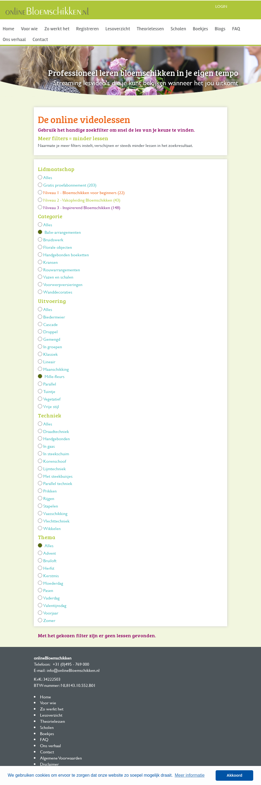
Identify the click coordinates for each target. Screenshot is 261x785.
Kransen (50, 262)
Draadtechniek (56, 431)
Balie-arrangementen (63, 232)
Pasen (48, 590)
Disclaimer (49, 764)
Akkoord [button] (234, 775)
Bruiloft (49, 560)
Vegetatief (51, 399)
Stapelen (50, 506)
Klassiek (50, 354)
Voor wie (29, 29)
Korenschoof (54, 461)
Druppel (50, 331)
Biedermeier (54, 317)
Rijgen (48, 498)
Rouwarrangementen (61, 269)
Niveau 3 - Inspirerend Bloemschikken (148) (81, 207)
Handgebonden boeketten (66, 254)
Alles (47, 177)
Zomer (49, 620)
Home (8, 29)
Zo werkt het (56, 29)
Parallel (49, 384)
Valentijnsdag (54, 605)
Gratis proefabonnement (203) (69, 185)
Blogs (220, 29)
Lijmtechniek (54, 468)
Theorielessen (150, 29)
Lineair (49, 361)
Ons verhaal (14, 39)
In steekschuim (56, 453)
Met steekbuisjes (58, 476)
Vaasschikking (55, 513)
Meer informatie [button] (190, 775)
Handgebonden (56, 438)
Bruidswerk (53, 239)
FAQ (236, 29)
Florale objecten (57, 247)
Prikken (50, 491)
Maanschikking (56, 369)
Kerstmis (51, 575)
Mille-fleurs (54, 376)
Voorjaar (50, 613)
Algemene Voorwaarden (61, 758)
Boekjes (200, 29)
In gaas (49, 446)
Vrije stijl (51, 406)
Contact (40, 39)
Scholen (178, 29)
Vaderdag (51, 598)
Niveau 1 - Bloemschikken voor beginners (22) (84, 192)
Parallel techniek (57, 483)
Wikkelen (52, 528)
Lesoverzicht (118, 29)
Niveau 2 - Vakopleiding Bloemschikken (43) (81, 200)
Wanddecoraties (57, 292)
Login (221, 6)
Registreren (87, 29)
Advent (49, 553)
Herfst (48, 568)
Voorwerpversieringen (62, 284)
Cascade (50, 324)
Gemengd (51, 339)
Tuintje (49, 391)
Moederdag (53, 583)
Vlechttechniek (56, 521)
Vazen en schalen (58, 277)
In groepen (52, 346)
